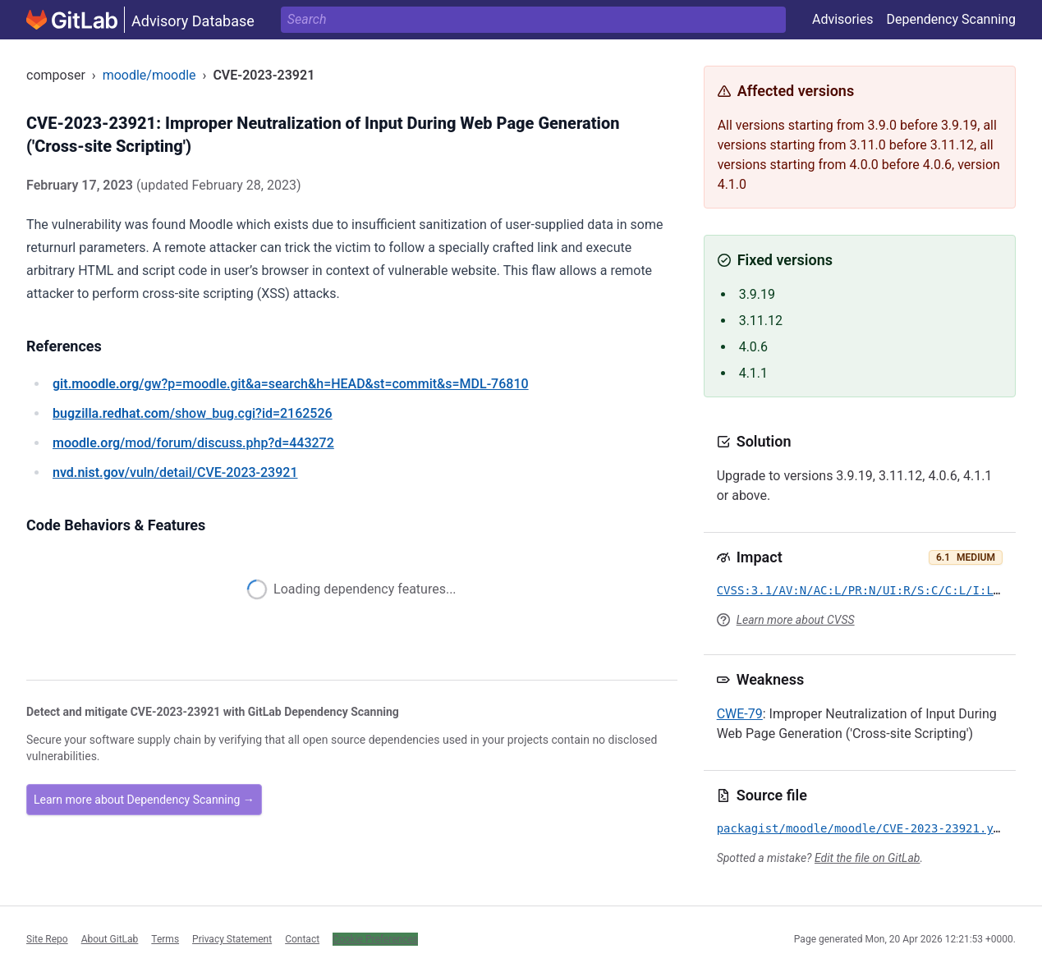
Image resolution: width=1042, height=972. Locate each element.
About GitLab (110, 939)
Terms (165, 939)
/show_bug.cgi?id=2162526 (193, 413)
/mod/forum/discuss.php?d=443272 (193, 443)
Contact (302, 939)
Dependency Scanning (951, 19)
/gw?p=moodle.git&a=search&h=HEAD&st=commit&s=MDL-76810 (291, 384)
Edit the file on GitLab (867, 857)
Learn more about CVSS (796, 619)
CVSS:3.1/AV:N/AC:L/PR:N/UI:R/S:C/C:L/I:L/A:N (869, 590)
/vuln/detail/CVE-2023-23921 (175, 472)
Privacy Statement (232, 939)
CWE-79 (740, 714)
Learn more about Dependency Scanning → (144, 799)
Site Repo (47, 939)
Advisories (843, 19)
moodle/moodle (149, 75)
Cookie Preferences (375, 939)
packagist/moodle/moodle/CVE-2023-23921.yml (862, 828)
